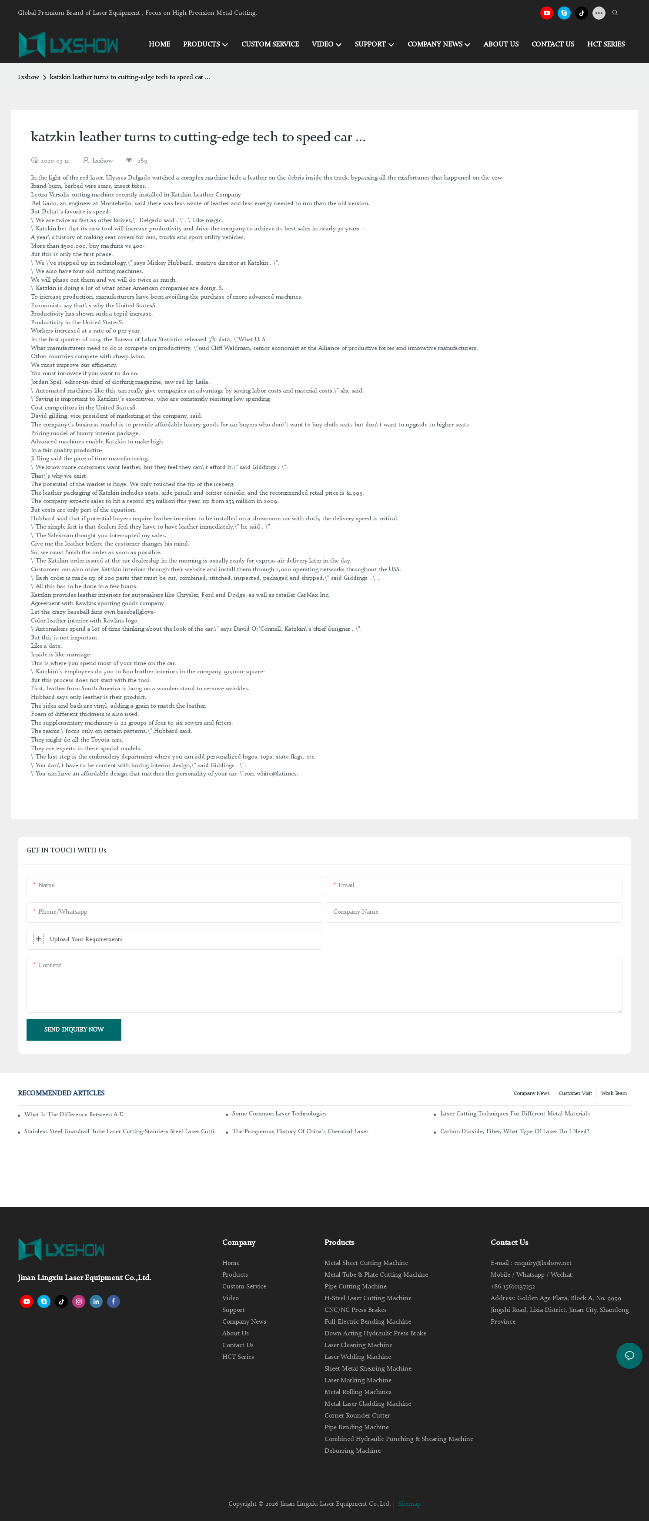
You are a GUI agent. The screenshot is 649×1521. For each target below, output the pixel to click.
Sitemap (409, 1504)
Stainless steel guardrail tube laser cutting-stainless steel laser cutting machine (119, 1131)
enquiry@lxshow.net (543, 1263)
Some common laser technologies (279, 1114)
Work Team (614, 1093)
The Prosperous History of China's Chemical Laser (300, 1131)
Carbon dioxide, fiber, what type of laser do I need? (514, 1131)
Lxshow (28, 77)
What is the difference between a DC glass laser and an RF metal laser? (73, 1115)
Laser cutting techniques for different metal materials (515, 1114)
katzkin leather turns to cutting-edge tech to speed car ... (130, 77)
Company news (531, 1093)
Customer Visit (575, 1093)
